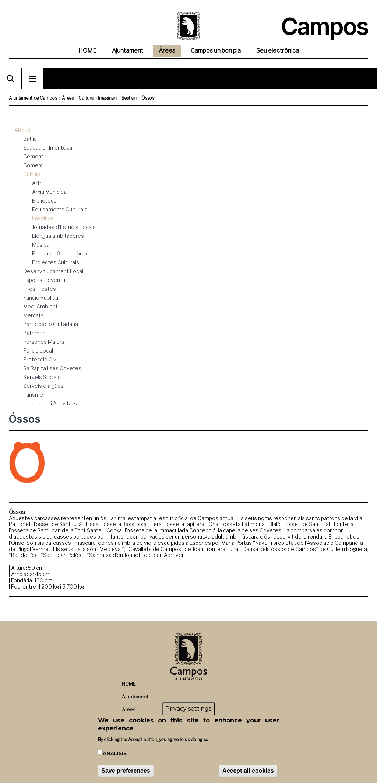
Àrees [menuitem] (167, 50)
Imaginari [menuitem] (43, 218)
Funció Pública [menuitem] (40, 297)
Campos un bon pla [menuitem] (216, 50)
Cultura (86, 98)
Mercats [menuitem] (33, 315)
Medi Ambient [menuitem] (40, 306)
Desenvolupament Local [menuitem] (53, 271)
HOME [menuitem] (87, 50)
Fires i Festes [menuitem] (39, 289)
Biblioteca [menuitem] (44, 200)
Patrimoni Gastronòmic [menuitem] (60, 253)
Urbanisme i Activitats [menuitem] (50, 403)
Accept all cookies (248, 772)
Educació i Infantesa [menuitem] (47, 147)
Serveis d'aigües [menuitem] (43, 386)
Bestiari (129, 98)
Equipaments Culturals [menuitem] (59, 209)
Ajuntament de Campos (33, 98)
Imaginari (107, 98)
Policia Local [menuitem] (38, 350)
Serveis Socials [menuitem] (42, 377)
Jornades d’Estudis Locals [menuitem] (64, 227)
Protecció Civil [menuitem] (41, 359)
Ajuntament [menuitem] (127, 50)
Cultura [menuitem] (32, 174)
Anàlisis (115, 754)
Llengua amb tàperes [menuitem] (58, 236)
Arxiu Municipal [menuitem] (50, 192)
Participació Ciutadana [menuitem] (50, 324)
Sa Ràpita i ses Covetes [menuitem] (52, 368)
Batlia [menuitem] (30, 139)
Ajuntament (135, 697)
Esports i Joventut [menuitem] (45, 280)
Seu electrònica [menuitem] (277, 50)
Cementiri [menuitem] (35, 156)
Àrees (68, 98)
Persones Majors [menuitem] (43, 342)
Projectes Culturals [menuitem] (55, 262)
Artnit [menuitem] (39, 183)
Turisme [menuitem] (33, 395)
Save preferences (125, 772)
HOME (129, 684)
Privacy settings (188, 709)
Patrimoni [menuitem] (35, 333)
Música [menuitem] (40, 245)
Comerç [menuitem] (33, 165)
